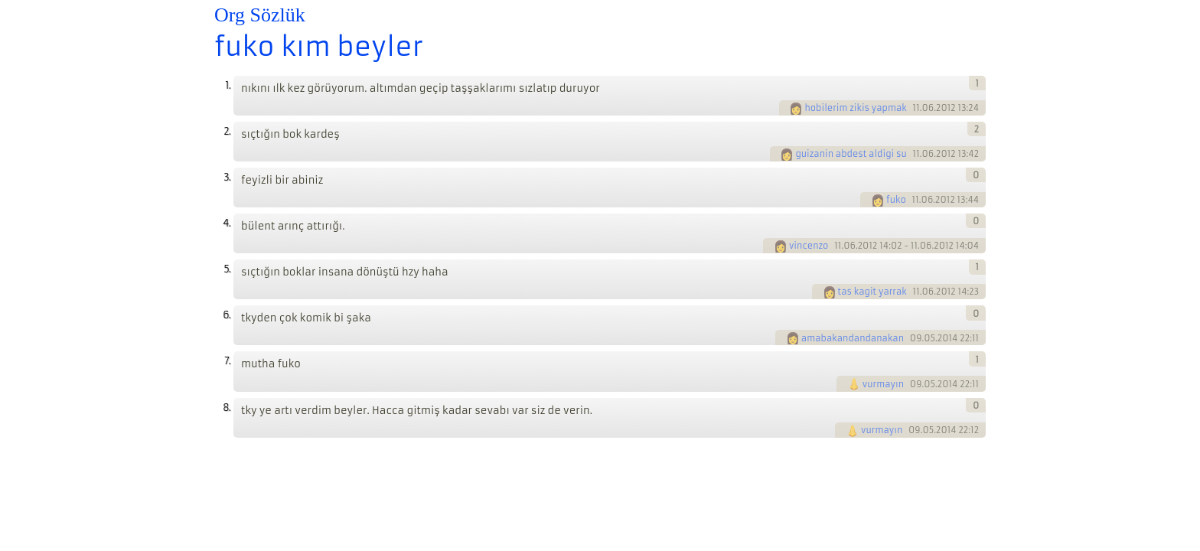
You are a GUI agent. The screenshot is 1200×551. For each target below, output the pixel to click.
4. (226, 223)
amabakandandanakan (852, 338)
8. (226, 407)
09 (916, 338)
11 (916, 108)
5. (226, 269)
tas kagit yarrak (872, 291)
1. (227, 85)
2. (226, 131)
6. (226, 314)
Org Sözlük (259, 15)
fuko (896, 199)
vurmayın (883, 384)
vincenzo (809, 245)
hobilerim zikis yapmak (855, 108)
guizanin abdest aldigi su (850, 153)
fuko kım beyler (318, 47)
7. (227, 360)
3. (226, 177)
